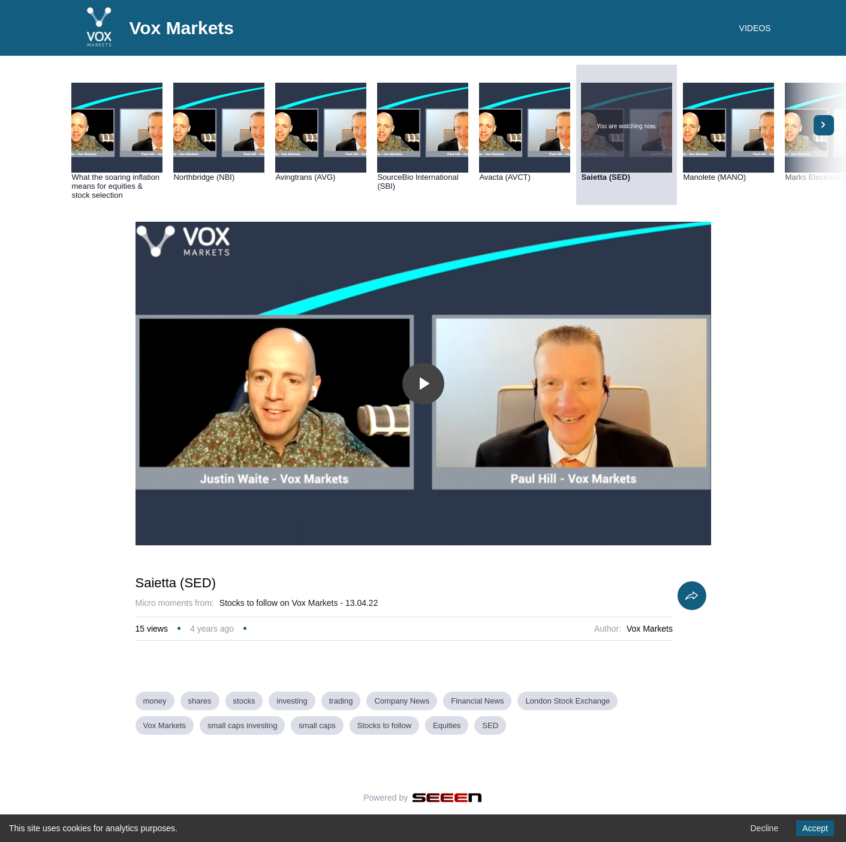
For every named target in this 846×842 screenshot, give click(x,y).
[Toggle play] (423, 384)
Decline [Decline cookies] (764, 828)
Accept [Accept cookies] (815, 828)
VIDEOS (755, 28)
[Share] (692, 595)
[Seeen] (447, 797)
